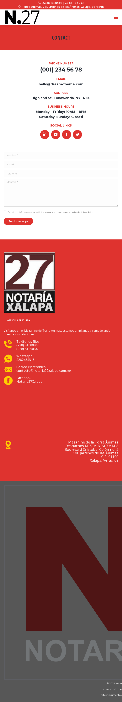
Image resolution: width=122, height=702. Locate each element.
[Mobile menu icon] (116, 17)
